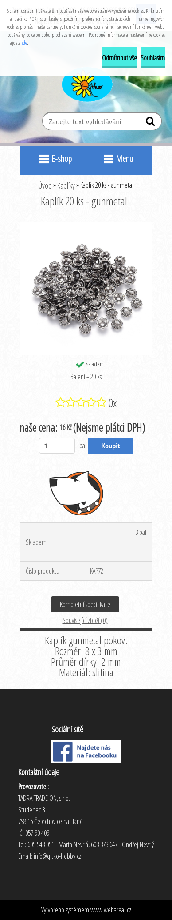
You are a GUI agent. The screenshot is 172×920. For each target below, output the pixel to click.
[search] (151, 123)
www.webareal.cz (110, 910)
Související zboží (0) (85, 620)
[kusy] (57, 446)
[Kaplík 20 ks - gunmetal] (86, 225)
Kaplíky (66, 185)
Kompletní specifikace (85, 604)
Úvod (45, 185)
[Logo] (86, 83)
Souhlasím (153, 58)
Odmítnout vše (119, 58)
